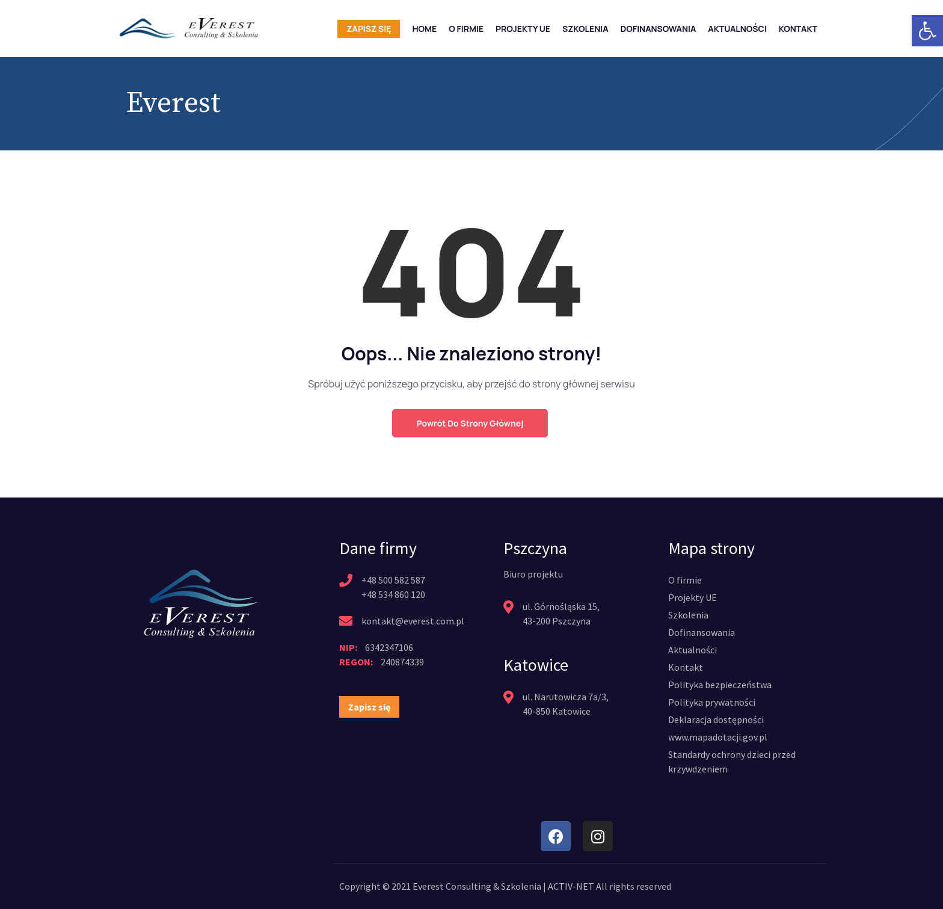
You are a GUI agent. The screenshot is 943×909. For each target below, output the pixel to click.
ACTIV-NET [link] (571, 886)
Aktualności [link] (737, 28)
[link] (927, 30)
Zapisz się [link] (368, 28)
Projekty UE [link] (523, 28)
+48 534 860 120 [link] (393, 594)
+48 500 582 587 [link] (393, 580)
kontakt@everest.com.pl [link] (412, 621)
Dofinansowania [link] (658, 28)
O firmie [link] (466, 28)
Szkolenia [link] (585, 28)
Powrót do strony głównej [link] (470, 423)
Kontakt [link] (798, 28)
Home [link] (424, 28)
